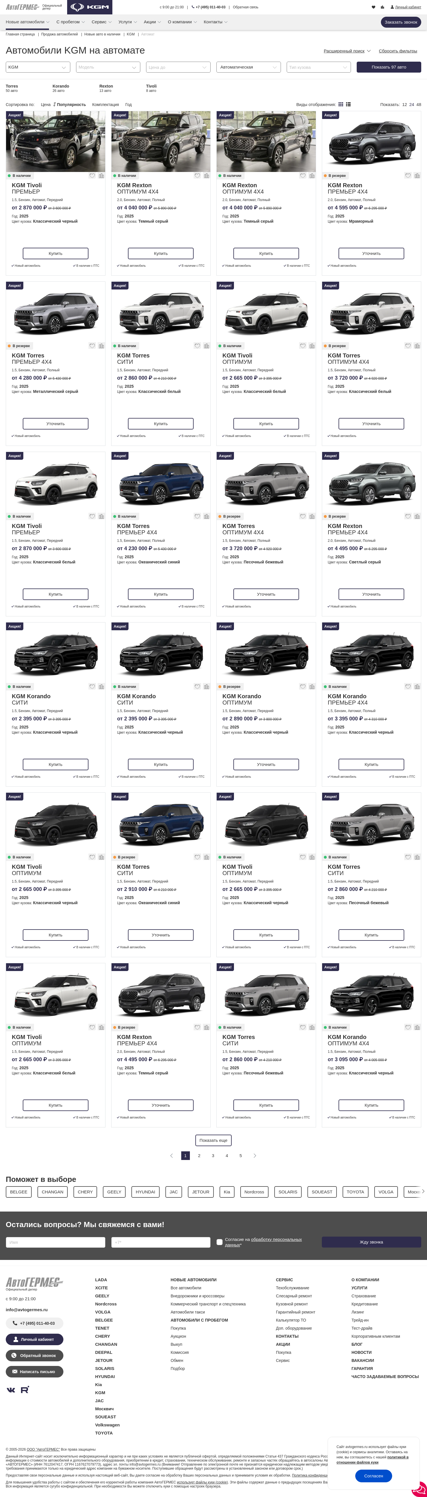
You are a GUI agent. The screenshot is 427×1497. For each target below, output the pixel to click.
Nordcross (106, 1303)
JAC (99, 1400)
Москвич (104, 1408)
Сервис (100, 21)
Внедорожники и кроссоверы (197, 1296)
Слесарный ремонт (294, 1296)
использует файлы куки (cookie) (202, 1482)
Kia (98, 1384)
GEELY (102, 1295)
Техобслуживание (292, 1288)
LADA (101, 1279)
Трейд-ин (360, 1320)
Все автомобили (186, 1288)
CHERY (102, 1336)
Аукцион (178, 1336)
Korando (60, 88)
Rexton (106, 88)
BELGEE (104, 1320)
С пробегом (68, 21)
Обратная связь (245, 7)
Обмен (177, 1360)
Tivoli (151, 88)
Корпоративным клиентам (376, 1336)
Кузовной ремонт (292, 1304)
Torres (12, 88)
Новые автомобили (26, 21)
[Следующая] (254, 1155)
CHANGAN (106, 1344)
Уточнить (371, 253)
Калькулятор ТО (291, 1320)
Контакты (214, 21)
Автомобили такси (188, 1312)
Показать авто (389, 67)
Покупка (178, 1328)
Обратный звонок (37, 1355)
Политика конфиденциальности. (318, 1475)
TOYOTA (104, 1432)
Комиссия (180, 1352)
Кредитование (365, 1304)
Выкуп (176, 1344)
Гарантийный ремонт (295, 1312)
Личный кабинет (37, 1339)
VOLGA (102, 1311)
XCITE (101, 1287)
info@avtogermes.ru (27, 1309)
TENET (102, 1328)
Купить (55, 253)
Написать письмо (37, 1371)
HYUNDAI (105, 1376)
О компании (180, 21)
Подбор (178, 1368)
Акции (150, 21)
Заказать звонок (401, 22)
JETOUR (104, 1360)
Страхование (364, 1296)
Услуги (125, 21)
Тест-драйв (362, 1328)
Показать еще (214, 1140)
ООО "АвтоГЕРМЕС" (43, 1449)
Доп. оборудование (294, 1328)
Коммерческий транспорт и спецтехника (208, 1304)
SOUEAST (105, 1416)
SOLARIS (104, 1368)
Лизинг (358, 1312)
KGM (100, 1392)
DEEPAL (103, 1352)
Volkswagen (107, 1424)
